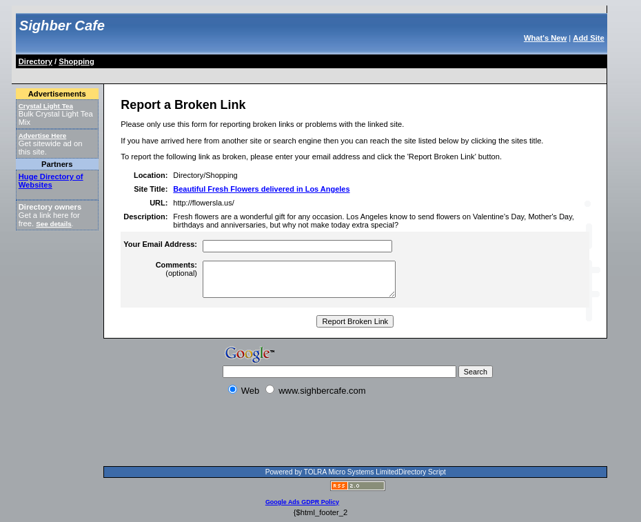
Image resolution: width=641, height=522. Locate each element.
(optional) (176, 269)
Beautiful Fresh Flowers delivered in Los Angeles (261, 189)
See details (53, 224)
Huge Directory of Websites (51, 180)
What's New (545, 38)
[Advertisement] (268, 73)
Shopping (76, 61)
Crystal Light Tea (46, 106)
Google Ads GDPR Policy (302, 502)
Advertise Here (43, 135)
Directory (35, 61)
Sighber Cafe (62, 25)
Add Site (588, 38)
